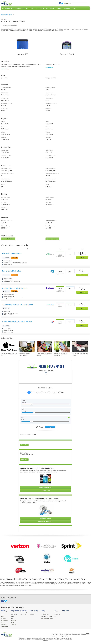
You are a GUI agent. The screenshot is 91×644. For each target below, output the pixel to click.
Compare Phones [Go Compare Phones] (45, 490)
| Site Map (82, 633)
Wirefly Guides (63, 610)
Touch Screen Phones (44, 616)
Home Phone (29, 8)
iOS (53, 616)
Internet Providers (33, 612)
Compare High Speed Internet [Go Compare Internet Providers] (45, 521)
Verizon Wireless (5, 612)
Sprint (2, 616)
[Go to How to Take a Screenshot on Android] (44, 346)
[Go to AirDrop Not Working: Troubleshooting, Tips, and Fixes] (27, 346)
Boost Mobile (4, 625)
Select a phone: (46, 370)
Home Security (50, 8)
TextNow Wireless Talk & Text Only (14, 288)
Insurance (58, 8)
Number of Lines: (45, 388)
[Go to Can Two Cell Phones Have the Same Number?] (80, 346)
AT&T (2, 614)
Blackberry (54, 614)
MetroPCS (3, 623)
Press (69, 3)
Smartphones (42, 612)
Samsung (13, 623)
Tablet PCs (22, 614)
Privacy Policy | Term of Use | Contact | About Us (67, 633)
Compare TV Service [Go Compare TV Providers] (45, 518)
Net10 (2, 621)
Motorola (13, 619)
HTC (12, 616)
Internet (42, 8)
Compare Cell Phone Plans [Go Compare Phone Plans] (45, 487)
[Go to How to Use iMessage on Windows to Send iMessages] (62, 346)
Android (54, 612)
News (65, 3)
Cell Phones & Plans (7, 8)
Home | (52, 633)
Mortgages (67, 8)
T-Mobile (3, 618)
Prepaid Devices (43, 614)
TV (36, 8)
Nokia (12, 621)
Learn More (24, 445)
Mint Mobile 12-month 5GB (12, 253)
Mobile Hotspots (24, 612)
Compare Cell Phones (6, 14)
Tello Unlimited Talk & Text (11, 271)
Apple (12, 612)
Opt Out (87, 633)
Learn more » (5, 69)
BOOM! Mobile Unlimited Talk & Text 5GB (17, 321)
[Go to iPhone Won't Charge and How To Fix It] (9, 346)
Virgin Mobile (4, 619)
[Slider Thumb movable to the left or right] (31, 404)
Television (31, 614)
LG (11, 618)
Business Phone (19, 8)
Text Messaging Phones (45, 618)
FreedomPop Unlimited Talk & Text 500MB (17, 304)
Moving (74, 8)
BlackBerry (13, 614)
